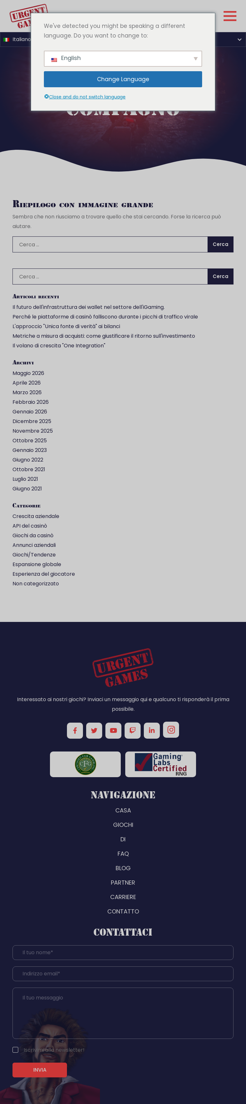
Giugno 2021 (27, 488)
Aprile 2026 (26, 382)
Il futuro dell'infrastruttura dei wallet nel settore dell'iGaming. (88, 307)
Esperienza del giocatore (43, 574)
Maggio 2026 (28, 373)
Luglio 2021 (25, 479)
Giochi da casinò (32, 535)
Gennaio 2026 (29, 411)
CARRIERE (123, 897)
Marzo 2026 (27, 392)
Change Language (123, 79)
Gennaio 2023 (29, 450)
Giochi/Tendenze (34, 554)
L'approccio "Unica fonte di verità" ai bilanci (66, 326)
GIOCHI (123, 825)
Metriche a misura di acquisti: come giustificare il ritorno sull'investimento (103, 336)
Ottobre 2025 (29, 440)
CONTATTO (123, 911)
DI (123, 839)
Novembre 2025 (32, 431)
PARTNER (123, 883)
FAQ (123, 854)
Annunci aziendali (34, 545)
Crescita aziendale (35, 516)
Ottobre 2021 (28, 469)
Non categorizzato (35, 583)
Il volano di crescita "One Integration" (58, 345)
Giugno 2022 (27, 459)
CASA (123, 810)
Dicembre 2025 (31, 421)
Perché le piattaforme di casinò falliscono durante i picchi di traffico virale (105, 316)
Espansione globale (36, 564)
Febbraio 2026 (30, 402)
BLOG (123, 868)
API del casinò (29, 526)
